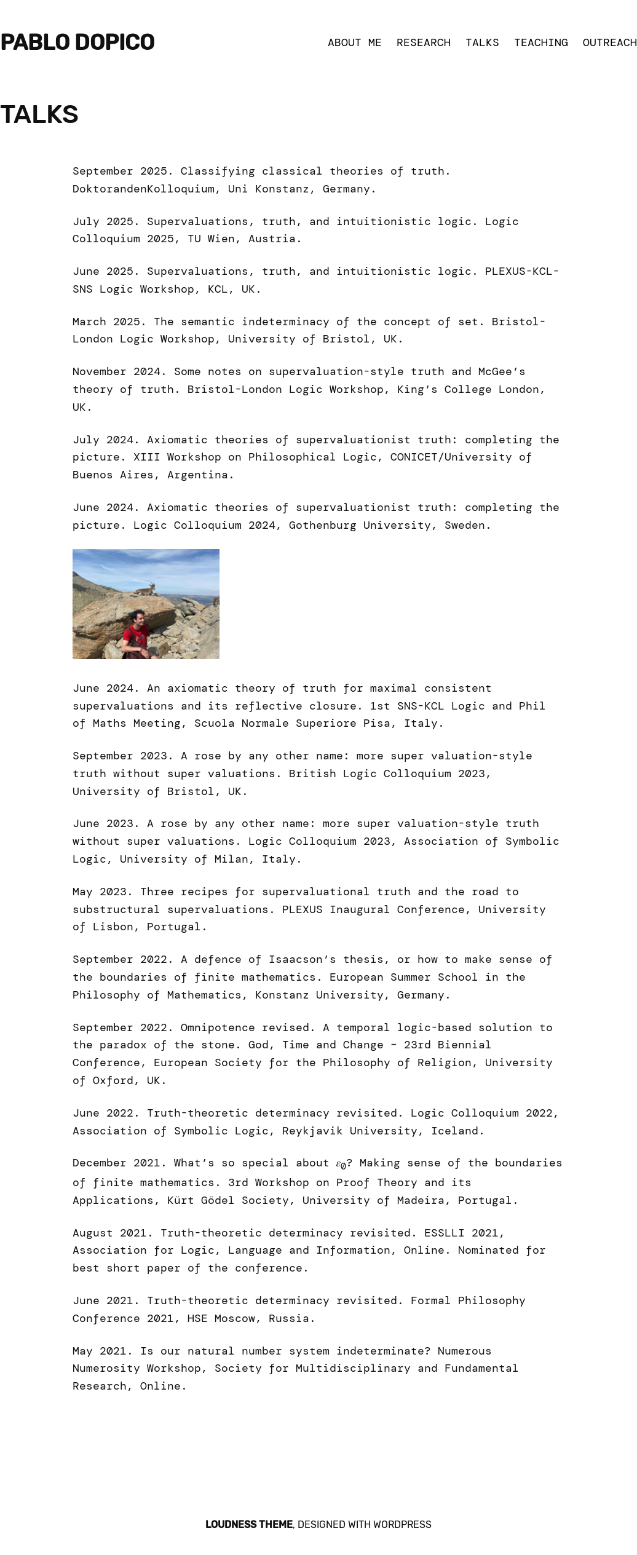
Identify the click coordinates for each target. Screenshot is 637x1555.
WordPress (402, 1524)
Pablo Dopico (77, 42)
